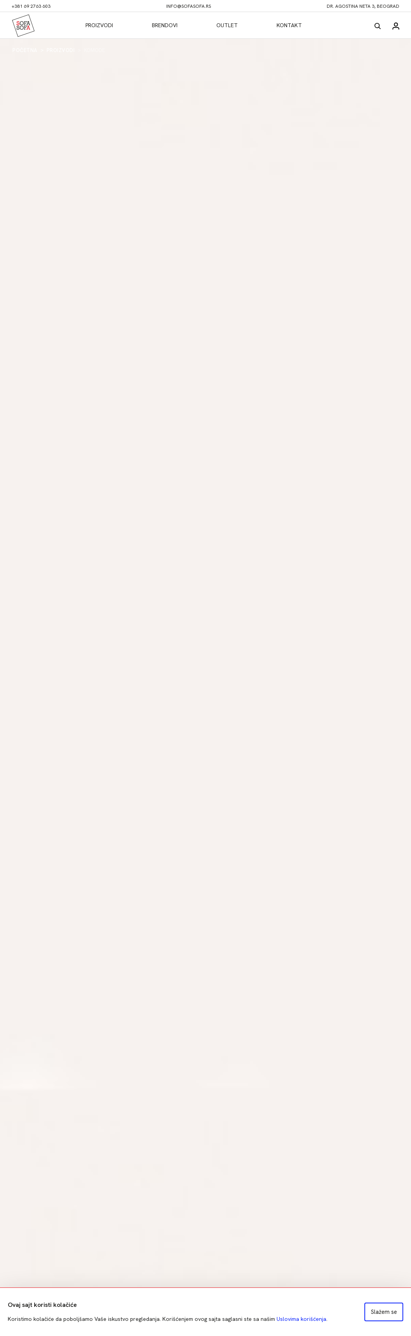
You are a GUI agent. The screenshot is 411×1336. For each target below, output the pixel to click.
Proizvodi (99, 25)
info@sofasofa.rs (188, 6)
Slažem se (384, 1312)
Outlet (227, 25)
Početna (24, 50)
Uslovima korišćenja (301, 1318)
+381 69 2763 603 (31, 6)
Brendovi (165, 25)
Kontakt (289, 25)
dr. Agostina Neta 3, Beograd (363, 6)
